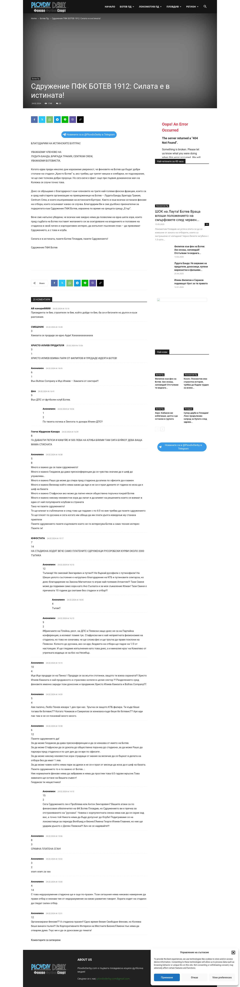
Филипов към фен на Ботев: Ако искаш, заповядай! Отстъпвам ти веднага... (189, 249)
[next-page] (162, 429)
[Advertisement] (120, 45)
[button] (233, 952)
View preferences (222, 977)
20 (58, 103)
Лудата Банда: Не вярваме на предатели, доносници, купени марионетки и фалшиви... (191, 266)
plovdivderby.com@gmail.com (113, 978)
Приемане (167, 977)
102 (207, 224)
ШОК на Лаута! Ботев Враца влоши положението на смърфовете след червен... (177, 215)
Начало (110, 6)
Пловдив (173, 6)
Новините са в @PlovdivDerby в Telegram (89, 134)
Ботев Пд (127, 6)
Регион (192, 6)
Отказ (194, 977)
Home (34, 18)
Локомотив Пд (150, 6)
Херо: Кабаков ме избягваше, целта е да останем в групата (166, 416)
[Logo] (50, 6)
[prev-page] (157, 429)
